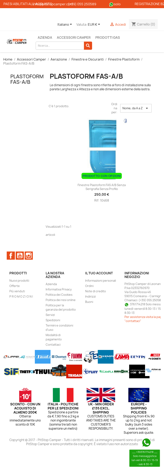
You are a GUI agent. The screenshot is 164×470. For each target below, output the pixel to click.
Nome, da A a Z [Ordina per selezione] (135, 108)
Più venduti (17, 291)
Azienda (45, 37)
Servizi (50, 315)
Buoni (89, 302)
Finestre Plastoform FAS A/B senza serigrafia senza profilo (102, 187)
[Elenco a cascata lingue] (65, 24)
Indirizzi (90, 296)
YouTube (20, 256)
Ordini (89, 286)
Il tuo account (99, 273)
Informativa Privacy (59, 289)
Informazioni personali (100, 280)
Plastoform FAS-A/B (27, 79)
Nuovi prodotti (19, 280)
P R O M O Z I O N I (21, 296)
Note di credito (95, 291)
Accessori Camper (74, 37)
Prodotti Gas (107, 37)
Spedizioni (53, 320)
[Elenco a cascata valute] (94, 24)
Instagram (29, 256)
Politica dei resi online (61, 300)
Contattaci (53, 344)
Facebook (11, 256)
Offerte (14, 286)
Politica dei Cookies (59, 295)
